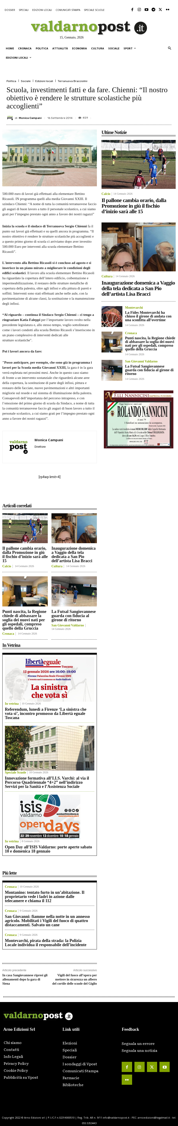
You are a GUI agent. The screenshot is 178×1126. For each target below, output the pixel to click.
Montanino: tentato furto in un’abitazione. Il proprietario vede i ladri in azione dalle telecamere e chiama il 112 (44, 896)
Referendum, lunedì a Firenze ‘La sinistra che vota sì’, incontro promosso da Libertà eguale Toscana (45, 713)
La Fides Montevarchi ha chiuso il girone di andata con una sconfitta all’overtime (148, 316)
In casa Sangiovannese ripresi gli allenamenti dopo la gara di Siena (25, 979)
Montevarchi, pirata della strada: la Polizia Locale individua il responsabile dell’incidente (45, 942)
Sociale (26, 81)
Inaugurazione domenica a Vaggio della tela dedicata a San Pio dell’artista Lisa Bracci (73, 554)
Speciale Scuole (15, 772)
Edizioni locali (44, 81)
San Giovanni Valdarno (67, 625)
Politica (11, 81)
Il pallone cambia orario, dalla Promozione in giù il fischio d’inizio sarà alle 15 (25, 554)
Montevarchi (134, 307)
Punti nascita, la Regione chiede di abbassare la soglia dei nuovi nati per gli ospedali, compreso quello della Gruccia (24, 620)
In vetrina (12, 703)
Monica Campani (30, 118)
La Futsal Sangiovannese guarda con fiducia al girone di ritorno (73, 615)
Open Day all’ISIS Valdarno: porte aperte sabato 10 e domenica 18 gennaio (48, 849)
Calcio (6, 566)
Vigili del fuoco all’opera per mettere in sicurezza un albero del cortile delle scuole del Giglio (74, 979)
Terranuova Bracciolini (72, 81)
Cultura (56, 566)
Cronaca (8, 633)
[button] (169, 48)
